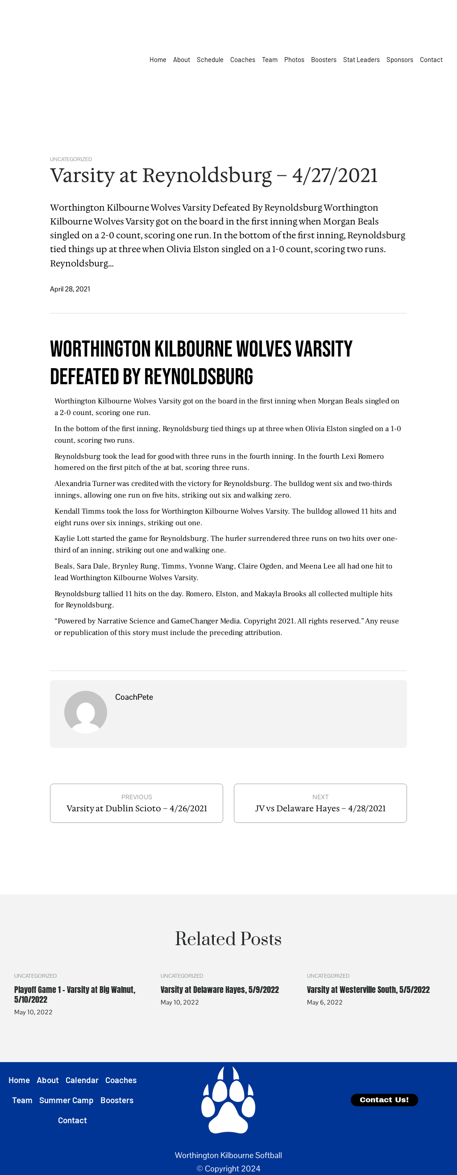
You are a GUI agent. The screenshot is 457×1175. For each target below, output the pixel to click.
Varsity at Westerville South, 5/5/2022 (368, 990)
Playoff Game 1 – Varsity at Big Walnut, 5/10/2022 (74, 995)
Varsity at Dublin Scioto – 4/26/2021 (136, 808)
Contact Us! (384, 1100)
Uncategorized (71, 159)
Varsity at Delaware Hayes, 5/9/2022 (220, 990)
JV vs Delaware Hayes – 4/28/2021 (320, 808)
